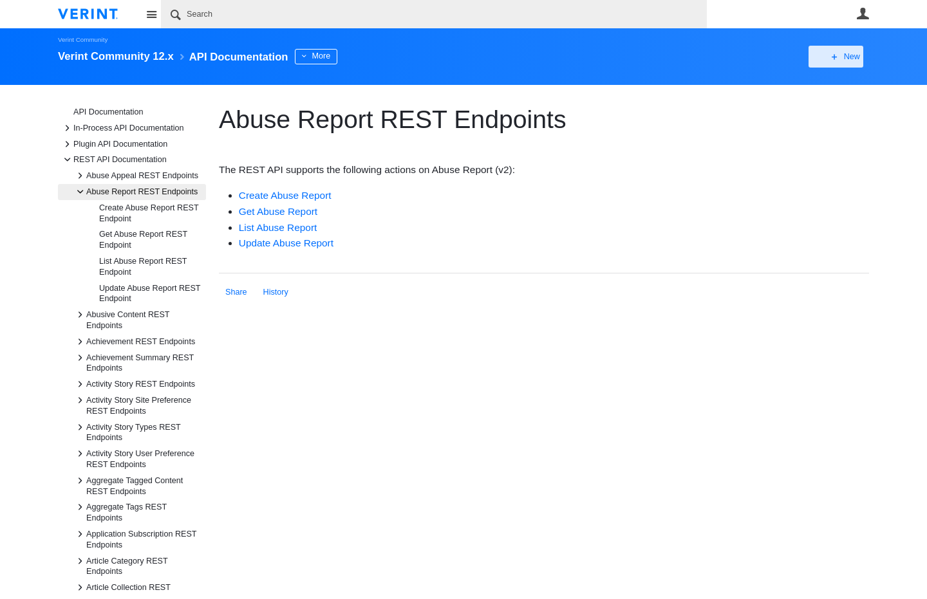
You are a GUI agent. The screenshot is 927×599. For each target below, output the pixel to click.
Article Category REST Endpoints (120, 565)
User (862, 13)
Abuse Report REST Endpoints (135, 191)
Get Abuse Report (278, 211)
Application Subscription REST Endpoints (134, 538)
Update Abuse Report (286, 242)
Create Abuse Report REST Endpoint (148, 213)
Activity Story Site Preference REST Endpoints (132, 405)
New (840, 56)
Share (236, 292)
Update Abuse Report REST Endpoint (149, 294)
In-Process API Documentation (122, 128)
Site (151, 14)
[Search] (434, 14)
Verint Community (83, 39)
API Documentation (108, 111)
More (341, 55)
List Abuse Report (278, 227)
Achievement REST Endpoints (134, 341)
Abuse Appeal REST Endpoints (135, 175)
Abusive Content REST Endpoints (121, 319)
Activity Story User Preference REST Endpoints (133, 458)
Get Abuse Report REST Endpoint (143, 240)
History (275, 292)
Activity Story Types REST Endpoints (127, 432)
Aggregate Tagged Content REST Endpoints (128, 485)
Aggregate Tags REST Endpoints (120, 511)
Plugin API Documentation (114, 144)
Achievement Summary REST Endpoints (133, 362)
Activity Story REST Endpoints (134, 384)
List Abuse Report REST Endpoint (143, 267)
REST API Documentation (114, 159)
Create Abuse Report (285, 195)
